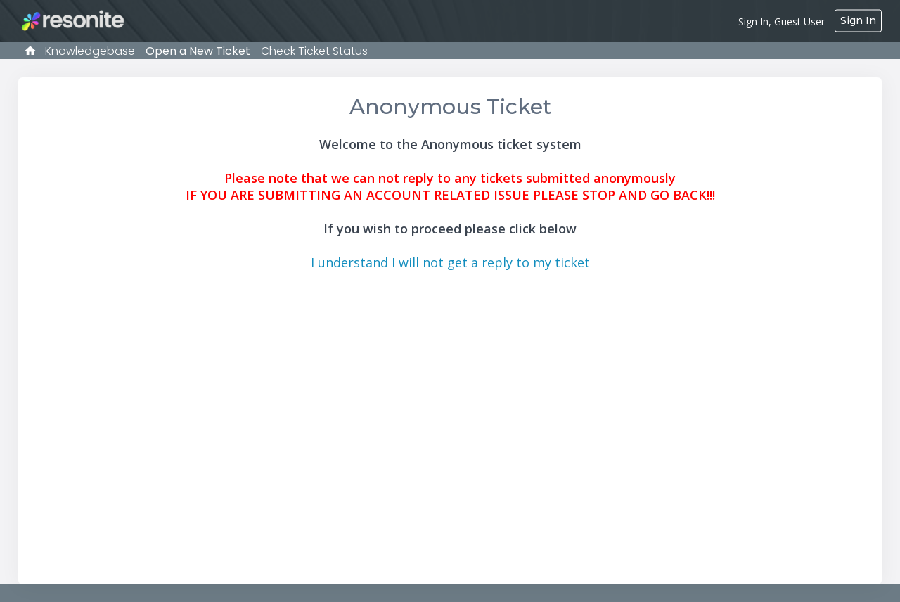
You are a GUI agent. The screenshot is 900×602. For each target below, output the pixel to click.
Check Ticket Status (314, 51)
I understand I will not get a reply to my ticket (450, 262)
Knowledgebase (90, 51)
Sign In (858, 20)
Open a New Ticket (198, 51)
